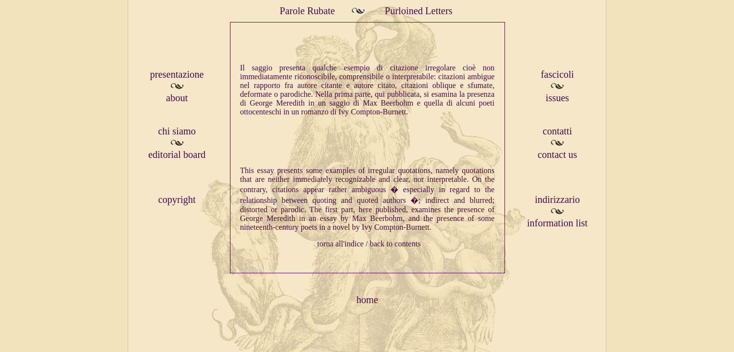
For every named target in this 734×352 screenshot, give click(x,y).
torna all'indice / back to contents (368, 244)
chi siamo (177, 131)
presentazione (177, 74)
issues (557, 97)
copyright (177, 199)
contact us (557, 154)
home (367, 299)
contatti (557, 131)
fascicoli (557, 74)
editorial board (177, 154)
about (176, 97)
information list (557, 223)
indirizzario (557, 199)
